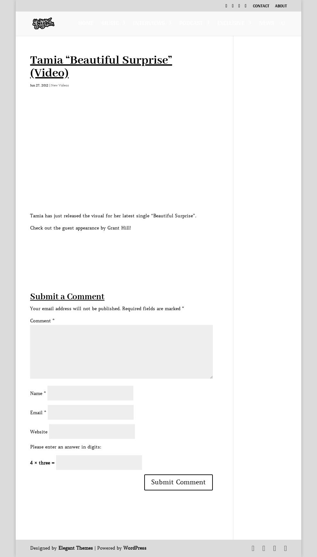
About (281, 7)
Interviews (149, 24)
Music (110, 24)
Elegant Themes (75, 548)
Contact (261, 7)
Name (38, 393)
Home (86, 24)
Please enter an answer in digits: (65, 447)
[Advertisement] (146, 246)
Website (38, 432)
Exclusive (231, 24)
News (266, 24)
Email (38, 413)
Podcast (191, 24)
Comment (42, 321)
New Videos (60, 85)
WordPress (134, 548)
